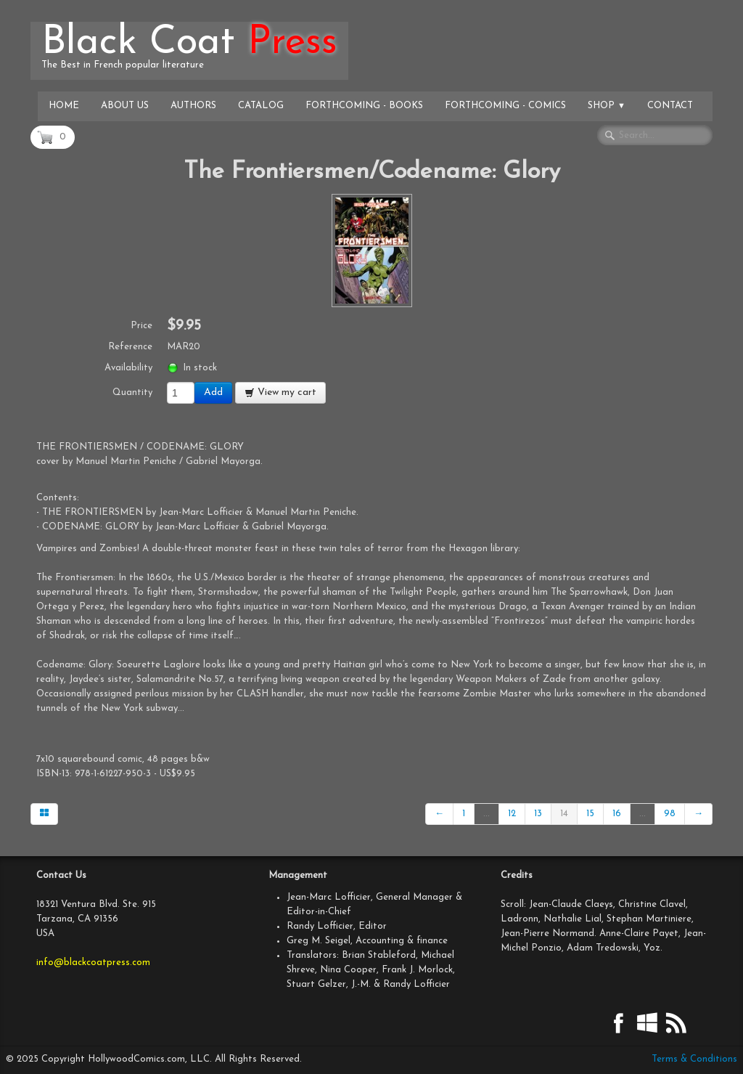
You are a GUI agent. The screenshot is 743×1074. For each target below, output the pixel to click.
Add (213, 392)
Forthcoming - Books (364, 105)
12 (512, 813)
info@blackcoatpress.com (93, 962)
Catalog (261, 105)
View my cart (280, 392)
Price (141, 325)
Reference (130, 346)
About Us (125, 105)
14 (564, 813)
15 (590, 813)
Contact (670, 105)
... (486, 813)
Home (64, 105)
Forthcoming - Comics (505, 105)
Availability (128, 368)
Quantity (132, 392)
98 (670, 813)
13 (538, 813)
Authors (193, 105)
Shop (606, 105)
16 (616, 813)
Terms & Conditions (694, 1059)
